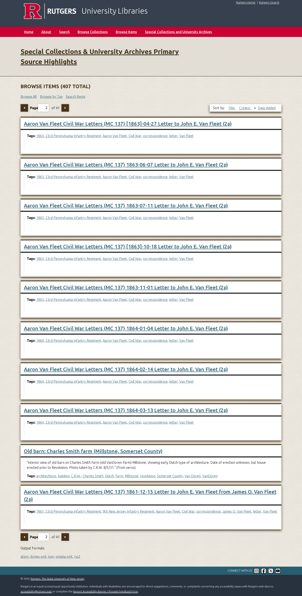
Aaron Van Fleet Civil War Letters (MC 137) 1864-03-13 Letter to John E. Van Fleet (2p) (126, 410)
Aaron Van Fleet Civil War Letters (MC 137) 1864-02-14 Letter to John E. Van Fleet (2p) (126, 369)
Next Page (65, 108)
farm (119, 476)
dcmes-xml (38, 556)
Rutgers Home (245, 2)
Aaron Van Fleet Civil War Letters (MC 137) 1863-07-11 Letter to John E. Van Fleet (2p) (126, 205)
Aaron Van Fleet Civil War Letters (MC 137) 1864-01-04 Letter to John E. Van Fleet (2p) (126, 328)
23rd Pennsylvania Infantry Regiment (73, 136)
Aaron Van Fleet (115, 136)
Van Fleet (186, 136)
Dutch (109, 476)
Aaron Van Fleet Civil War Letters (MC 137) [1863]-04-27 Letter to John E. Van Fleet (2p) (128, 124)
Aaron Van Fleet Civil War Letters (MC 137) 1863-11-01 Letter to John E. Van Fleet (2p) (126, 287)
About (46, 32)
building (63, 476)
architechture (46, 476)
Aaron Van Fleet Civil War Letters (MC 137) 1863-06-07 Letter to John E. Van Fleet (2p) (126, 165)
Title (232, 108)
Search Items (75, 96)
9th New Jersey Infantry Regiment (128, 511)
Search (64, 32)
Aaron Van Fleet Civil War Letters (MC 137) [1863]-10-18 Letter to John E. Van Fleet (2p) (128, 246)
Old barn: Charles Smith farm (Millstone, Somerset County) (93, 451)
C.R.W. (76, 476)
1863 (40, 136)
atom (24, 556)
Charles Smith (93, 476)
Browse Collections (93, 32)
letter (173, 136)
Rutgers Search (269, 2)
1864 (40, 340)
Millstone (131, 476)
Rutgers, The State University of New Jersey (57, 578)
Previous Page (24, 108)
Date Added (267, 108)
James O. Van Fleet (237, 511)
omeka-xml (64, 556)
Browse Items (126, 32)
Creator (245, 108)
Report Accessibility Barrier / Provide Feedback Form (105, 591)
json (51, 556)
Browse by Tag (51, 96)
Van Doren (193, 476)
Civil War (135, 136)
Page (39, 107)
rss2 (77, 556)
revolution (147, 476)
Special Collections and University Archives (178, 32)
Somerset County (170, 476)
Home (28, 32)
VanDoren (210, 476)
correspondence (155, 136)
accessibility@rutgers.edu (36, 591)
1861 (40, 511)
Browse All (29, 96)
